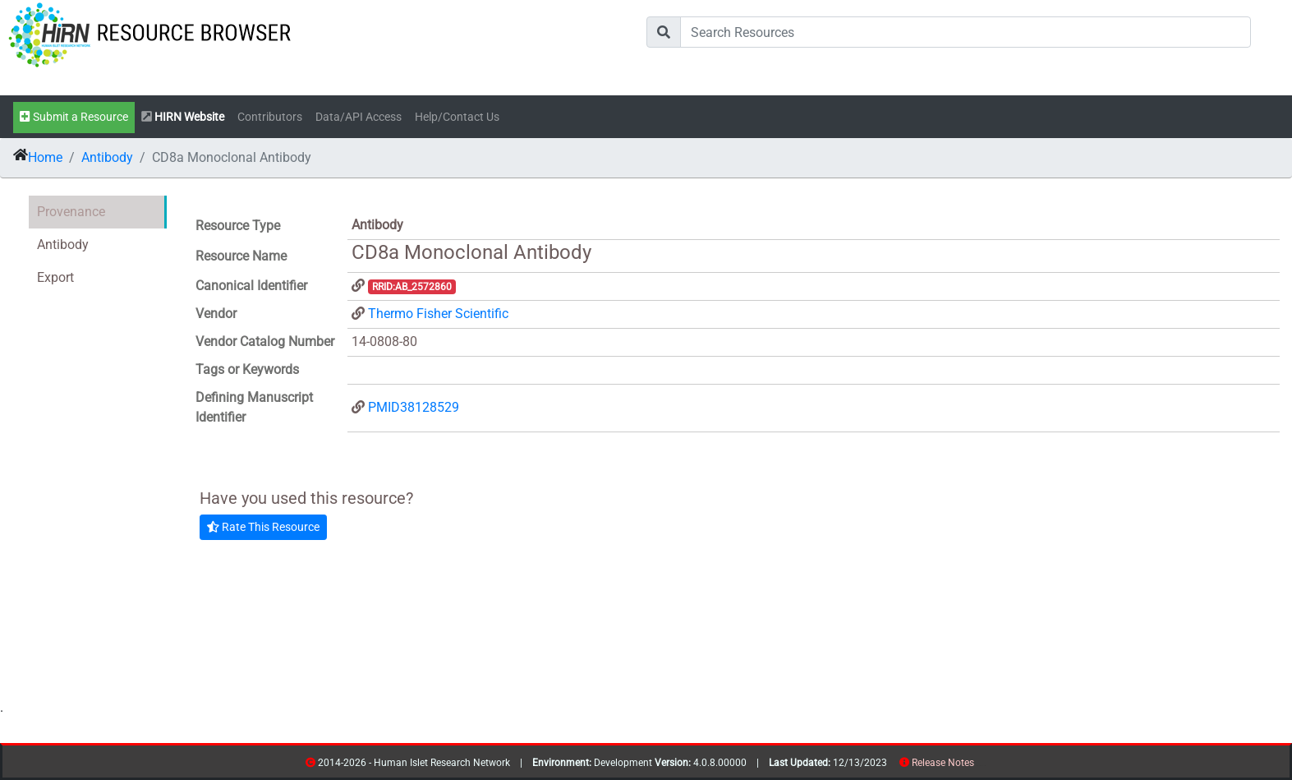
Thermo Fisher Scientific (438, 313)
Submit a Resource (74, 117)
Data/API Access (358, 117)
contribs (984, 765)
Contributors (269, 117)
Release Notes (943, 762)
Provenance (71, 211)
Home (45, 157)
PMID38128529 (413, 407)
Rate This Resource (263, 526)
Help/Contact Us (457, 117)
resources (979, 765)
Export (55, 277)
